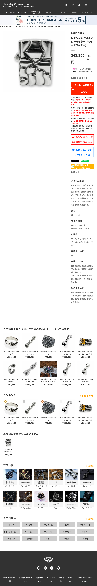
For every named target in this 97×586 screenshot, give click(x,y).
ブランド (9, 26)
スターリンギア (23, 12)
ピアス (67, 525)
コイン (48, 538)
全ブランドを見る (87, 396)
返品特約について (39, 579)
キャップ (11, 538)
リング (11, 525)
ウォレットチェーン (11, 531)
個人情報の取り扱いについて (25, 579)
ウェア (67, 538)
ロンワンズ (61, 12)
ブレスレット (85, 525)
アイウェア (67, 531)
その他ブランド (87, 12)
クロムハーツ (74, 12)
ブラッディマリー (9, 12)
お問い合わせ (61, 579)
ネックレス (48, 525)
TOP (1, 26)
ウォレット (48, 531)
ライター (85, 531)
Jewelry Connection (16, 4)
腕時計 (30, 538)
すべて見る (89, 466)
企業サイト (70, 579)
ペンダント (30, 525)
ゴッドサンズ (48, 12)
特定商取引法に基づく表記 (9, 579)
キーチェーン (30, 531)
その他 (85, 538)
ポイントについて (51, 579)
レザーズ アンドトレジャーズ (36, 12)
